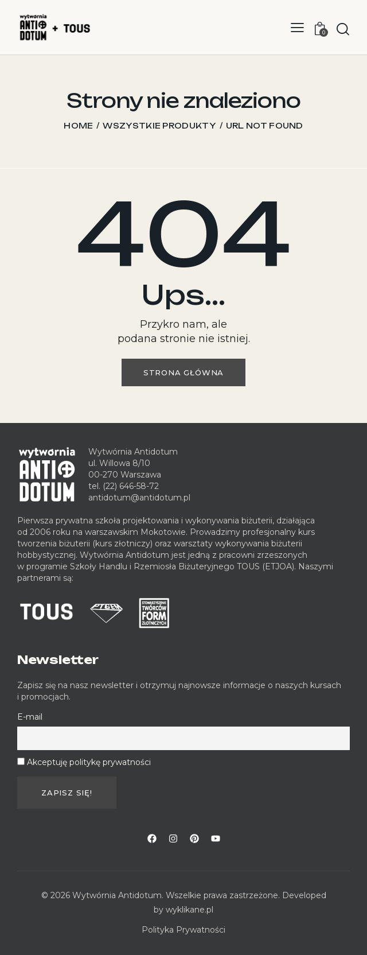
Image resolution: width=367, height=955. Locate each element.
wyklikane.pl (189, 909)
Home (78, 125)
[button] (297, 27)
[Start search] (342, 29)
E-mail (29, 717)
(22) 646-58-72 (131, 486)
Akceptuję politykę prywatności (89, 762)
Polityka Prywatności (183, 930)
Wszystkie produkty (159, 125)
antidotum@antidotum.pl (139, 497)
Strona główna (183, 372)
